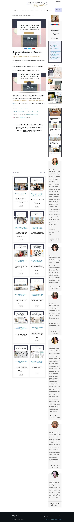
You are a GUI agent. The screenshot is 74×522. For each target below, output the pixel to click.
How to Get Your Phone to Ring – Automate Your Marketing (55, 127)
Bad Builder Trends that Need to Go (21, 194)
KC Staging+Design (55, 333)
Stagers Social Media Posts (37, 328)
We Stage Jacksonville (55, 240)
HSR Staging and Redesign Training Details (22, 108)
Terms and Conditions (58, 519)
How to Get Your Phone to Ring (31, 114)
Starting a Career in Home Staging (55, 150)
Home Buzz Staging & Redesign (55, 417)
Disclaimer (52, 519)
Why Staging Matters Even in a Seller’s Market (21, 228)
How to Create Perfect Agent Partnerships (37, 362)
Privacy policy (48, 519)
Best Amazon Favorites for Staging (21, 295)
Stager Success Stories (54, 48)
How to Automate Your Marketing (21, 261)
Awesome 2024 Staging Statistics (21, 362)
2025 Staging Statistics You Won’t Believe (37, 261)
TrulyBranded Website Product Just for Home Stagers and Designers (27, 111)
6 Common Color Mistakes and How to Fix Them (21, 328)
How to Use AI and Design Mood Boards (37, 228)
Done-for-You (22, 117)
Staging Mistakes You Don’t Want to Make (37, 295)
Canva (14, 103)
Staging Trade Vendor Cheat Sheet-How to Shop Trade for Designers (37, 195)
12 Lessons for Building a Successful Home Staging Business (55, 114)
